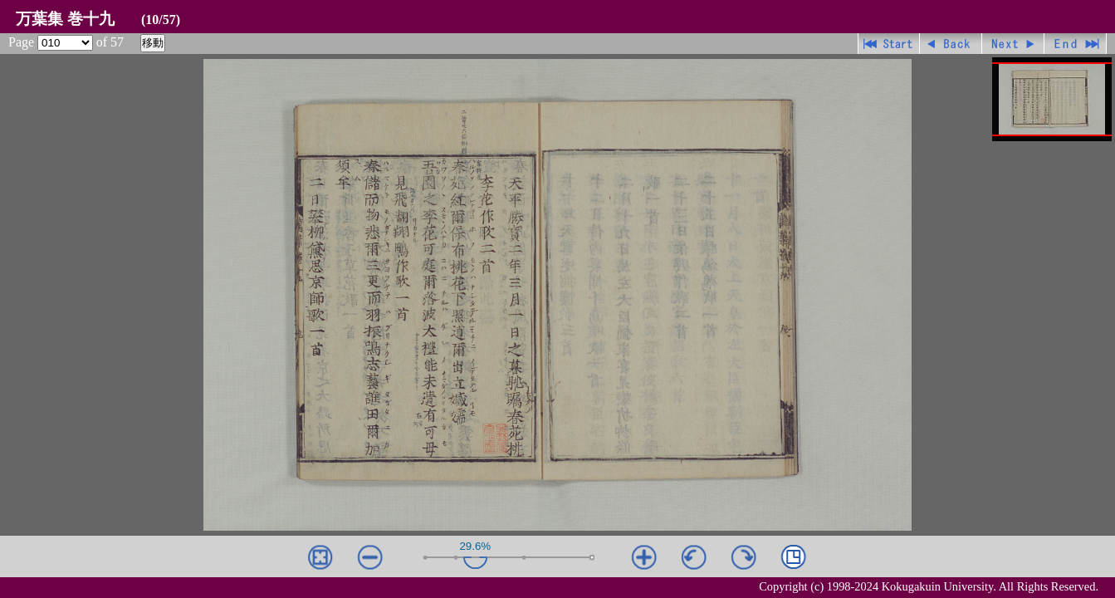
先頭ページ (889, 43)
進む (1013, 43)
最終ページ (1075, 43)
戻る (951, 43)
